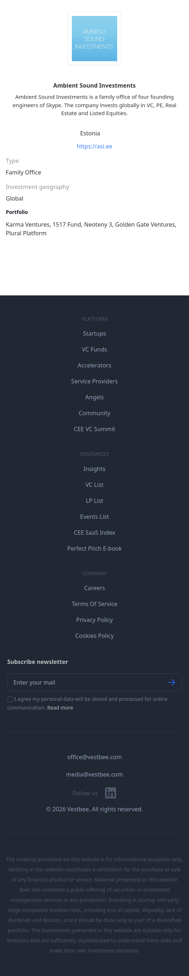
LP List (94, 501)
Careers (94, 588)
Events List (94, 517)
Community (95, 413)
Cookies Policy (94, 636)
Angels (94, 397)
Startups (94, 333)
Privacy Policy (94, 620)
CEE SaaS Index (94, 533)
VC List (95, 485)
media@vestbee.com (94, 774)
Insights (94, 469)
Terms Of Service (95, 604)
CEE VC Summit (94, 429)
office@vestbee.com (94, 757)
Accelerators (94, 365)
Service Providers (94, 381)
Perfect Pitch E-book (94, 548)
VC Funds (94, 349)
